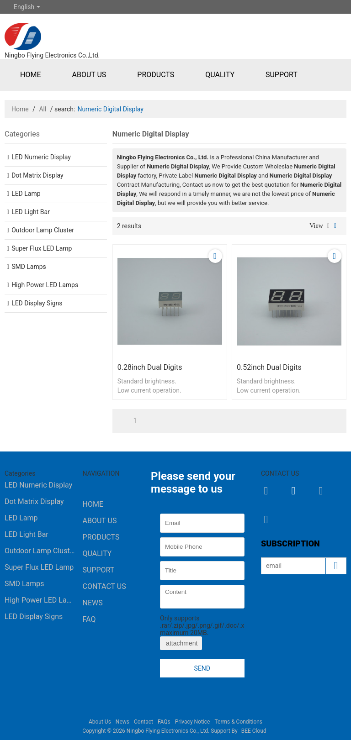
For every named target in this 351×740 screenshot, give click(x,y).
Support (282, 74)
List (328, 226)
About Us (89, 74)
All (42, 109)
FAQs (164, 722)
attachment (181, 643)
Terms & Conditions (238, 722)
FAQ (89, 619)
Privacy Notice (192, 722)
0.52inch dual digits (269, 367)
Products (155, 74)
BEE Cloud (253, 731)
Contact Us (104, 586)
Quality (219, 74)
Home (30, 74)
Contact (143, 722)
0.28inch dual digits (149, 367)
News (93, 602)
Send (202, 668)
